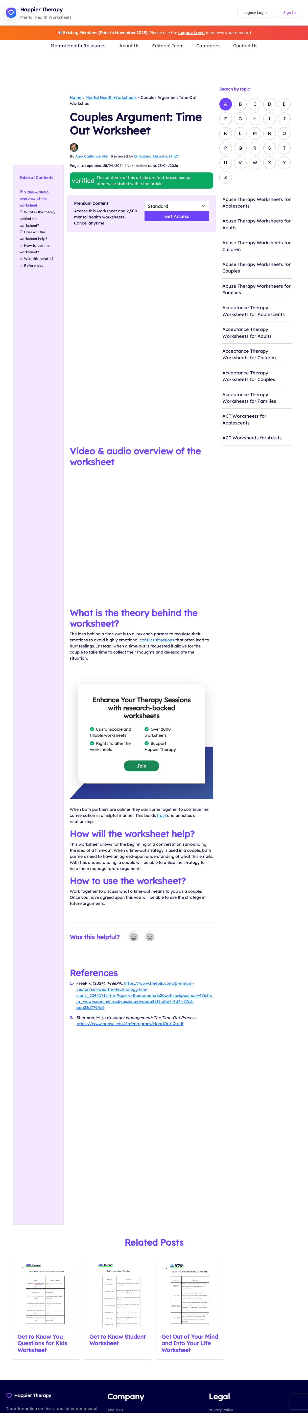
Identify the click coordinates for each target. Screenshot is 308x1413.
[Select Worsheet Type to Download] (177, 206)
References (33, 265)
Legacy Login (255, 12)
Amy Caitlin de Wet (91, 156)
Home (75, 97)
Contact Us (245, 45)
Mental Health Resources (79, 45)
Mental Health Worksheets (111, 97)
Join (141, 766)
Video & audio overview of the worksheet (34, 199)
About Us (129, 45)
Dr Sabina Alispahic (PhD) (156, 156)
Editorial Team (168, 45)
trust (162, 815)
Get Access (176, 216)
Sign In (289, 12)
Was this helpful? (38, 259)
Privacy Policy (221, 1410)
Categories (208, 45)
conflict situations (156, 639)
